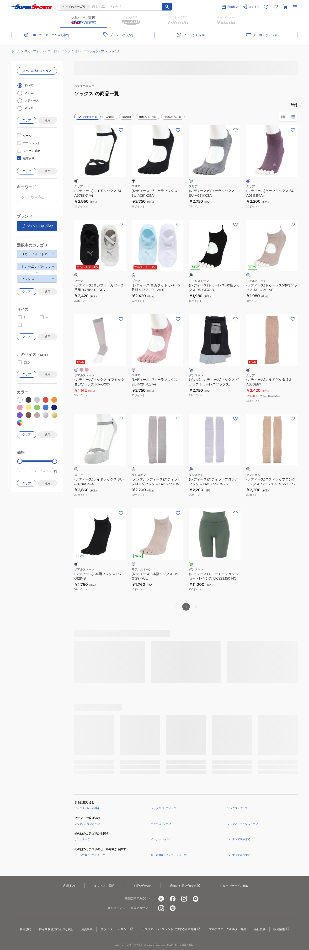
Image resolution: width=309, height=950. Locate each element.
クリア (26, 120)
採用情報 (281, 929)
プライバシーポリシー (117, 929)
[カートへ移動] (285, 7)
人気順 (110, 117)
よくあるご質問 (104, 885)
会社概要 (260, 929)
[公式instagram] (184, 899)
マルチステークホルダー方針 (227, 929)
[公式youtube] (195, 899)
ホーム (15, 51)
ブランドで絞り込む (37, 226)
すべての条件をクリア (37, 71)
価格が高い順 (172, 117)
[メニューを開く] (295, 7)
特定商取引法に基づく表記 (56, 929)
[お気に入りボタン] (121, 130)
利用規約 (25, 929)
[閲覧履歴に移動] (266, 7)
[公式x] (161, 899)
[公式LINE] (173, 908)
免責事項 (87, 929)
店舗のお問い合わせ (185, 885)
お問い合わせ (142, 885)
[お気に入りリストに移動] (276, 7)
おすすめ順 (87, 116)
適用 (47, 120)
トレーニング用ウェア (89, 51)
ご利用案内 (67, 885)
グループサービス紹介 (234, 885)
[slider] (19, 461)
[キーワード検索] (167, 7)
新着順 (126, 117)
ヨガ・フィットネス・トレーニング (47, 51)
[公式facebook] (173, 899)
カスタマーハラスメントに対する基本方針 (171, 929)
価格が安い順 (147, 117)
